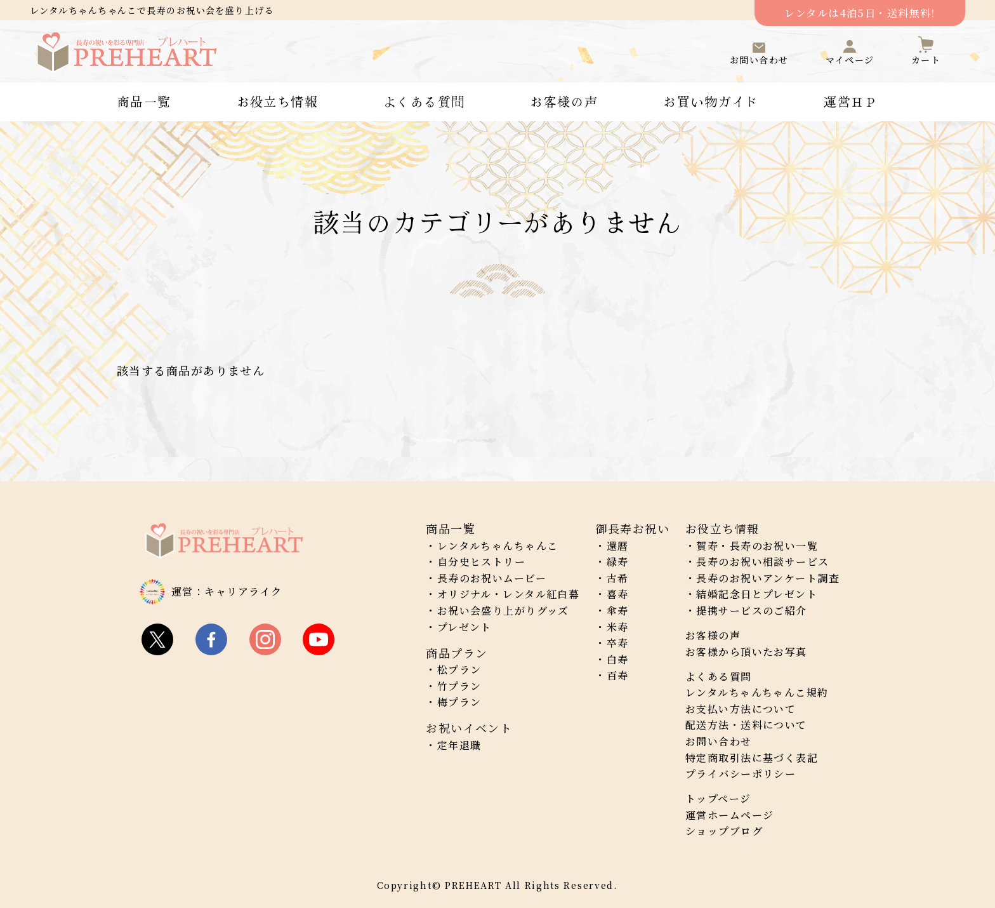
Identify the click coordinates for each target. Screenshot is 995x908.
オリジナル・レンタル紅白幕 (508, 594)
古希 (618, 578)
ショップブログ (724, 831)
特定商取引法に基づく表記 (751, 758)
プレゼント (464, 627)
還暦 (618, 545)
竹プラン (459, 686)
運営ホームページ (729, 815)
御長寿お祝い (632, 528)
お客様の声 (564, 101)
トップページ (718, 798)
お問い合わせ (718, 741)
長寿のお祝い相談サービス (762, 561)
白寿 (618, 659)
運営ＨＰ (851, 101)
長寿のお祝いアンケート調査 (768, 578)
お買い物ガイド (710, 101)
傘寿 (618, 610)
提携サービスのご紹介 (751, 610)
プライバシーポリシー (740, 773)
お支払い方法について (740, 709)
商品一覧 (144, 101)
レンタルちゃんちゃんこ (497, 545)
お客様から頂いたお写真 (746, 651)
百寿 (618, 675)
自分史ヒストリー (481, 561)
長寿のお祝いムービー (491, 578)
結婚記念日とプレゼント (756, 594)
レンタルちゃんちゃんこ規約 (757, 692)
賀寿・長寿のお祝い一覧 (757, 545)
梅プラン (459, 702)
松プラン (459, 669)
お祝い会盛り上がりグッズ (503, 610)
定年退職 (459, 745)
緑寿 (618, 561)
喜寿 (618, 594)
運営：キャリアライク (226, 591)
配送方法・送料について (746, 725)
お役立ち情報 (278, 101)
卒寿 (618, 643)
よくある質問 (424, 101)
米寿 (618, 627)
